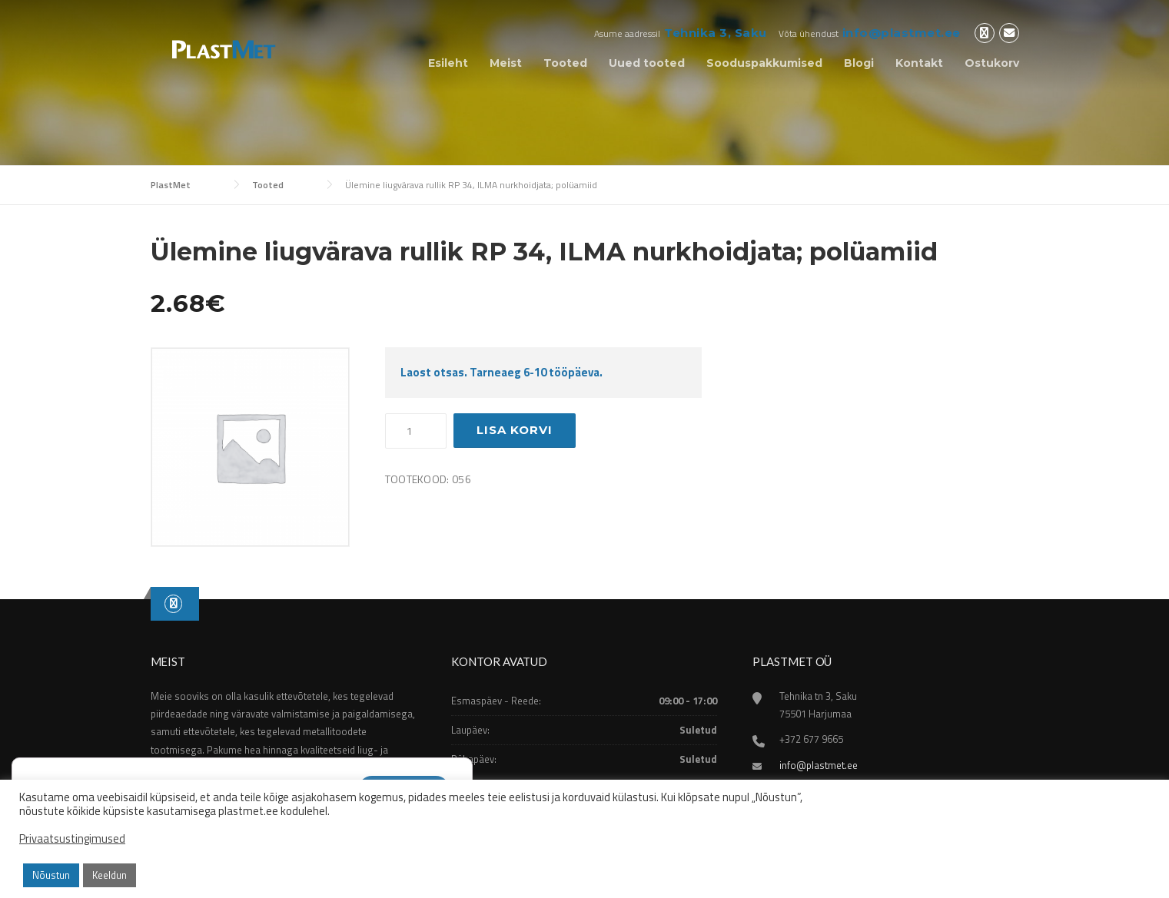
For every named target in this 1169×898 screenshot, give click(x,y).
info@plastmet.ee (901, 32)
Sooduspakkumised (764, 63)
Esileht (448, 63)
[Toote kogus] (416, 431)
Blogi (859, 63)
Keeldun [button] (109, 875)
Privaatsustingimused (72, 839)
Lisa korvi (515, 429)
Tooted (565, 63)
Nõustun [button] (51, 875)
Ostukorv (992, 63)
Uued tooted (647, 63)
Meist (506, 63)
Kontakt (919, 63)
